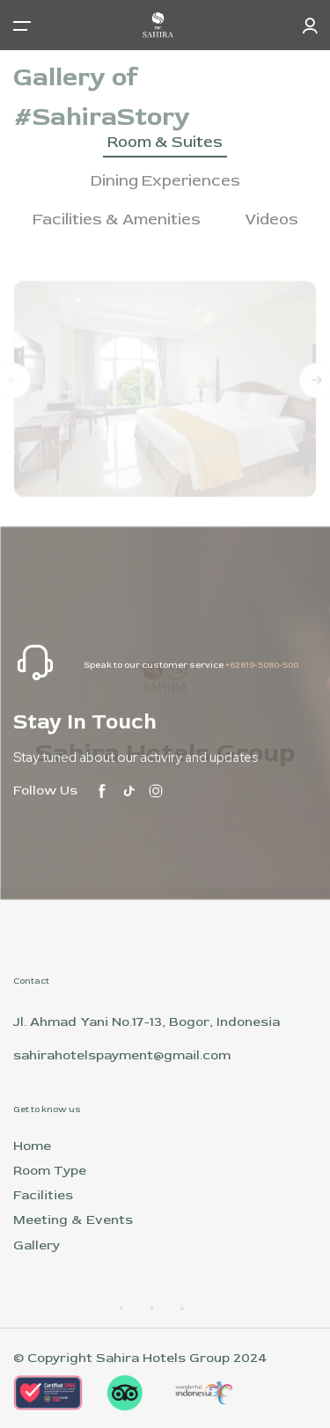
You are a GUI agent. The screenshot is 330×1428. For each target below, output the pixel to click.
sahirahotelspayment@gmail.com (122, 1055)
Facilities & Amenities (117, 219)
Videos (271, 219)
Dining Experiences (165, 181)
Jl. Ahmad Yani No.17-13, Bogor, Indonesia (146, 1022)
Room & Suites (165, 142)
